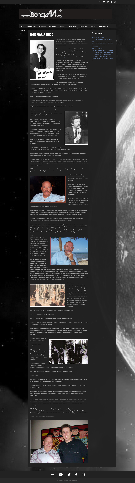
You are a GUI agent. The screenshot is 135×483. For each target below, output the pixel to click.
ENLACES (93, 26)
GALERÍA (63, 26)
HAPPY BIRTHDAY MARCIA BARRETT (102, 53)
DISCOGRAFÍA (53, 26)
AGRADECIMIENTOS (103, 26)
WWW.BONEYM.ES (31, 26)
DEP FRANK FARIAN (97, 49)
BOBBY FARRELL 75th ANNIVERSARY (102, 43)
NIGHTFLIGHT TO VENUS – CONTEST (102, 51)
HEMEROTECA (84, 26)
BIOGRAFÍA (42, 26)
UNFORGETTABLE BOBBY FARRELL (102, 55)
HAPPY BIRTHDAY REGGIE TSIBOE (102, 57)
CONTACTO (23, 30)
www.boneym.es (63, 57)
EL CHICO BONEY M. (98, 37)
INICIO (22, 26)
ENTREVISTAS (73, 26)
